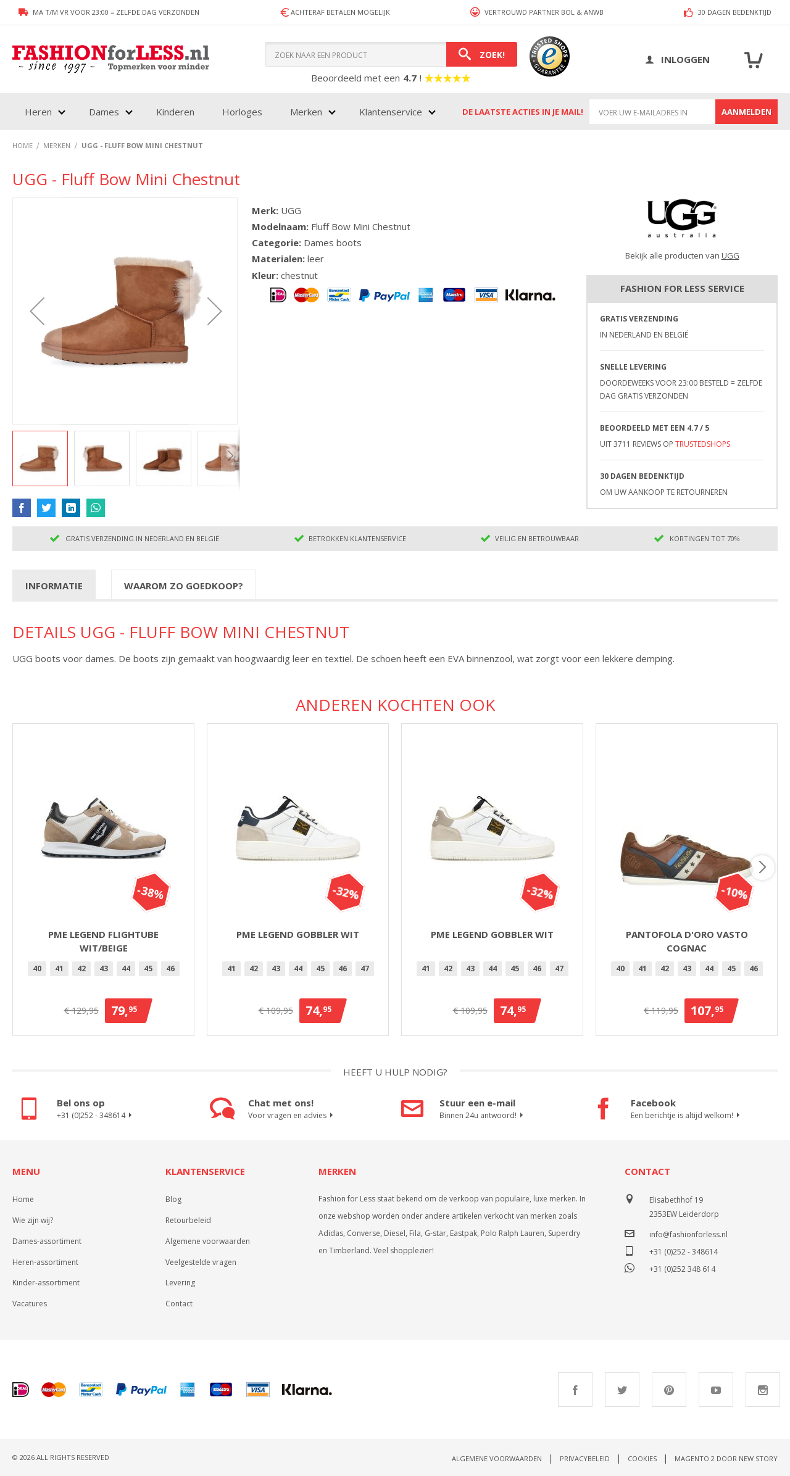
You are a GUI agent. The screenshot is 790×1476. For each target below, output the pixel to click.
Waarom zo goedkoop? (183, 585)
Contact (179, 1303)
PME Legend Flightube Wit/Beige (103, 941)
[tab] (54, 585)
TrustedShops (702, 444)
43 (103, 968)
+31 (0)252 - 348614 (96, 1115)
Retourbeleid (188, 1220)
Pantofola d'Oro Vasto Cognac (687, 941)
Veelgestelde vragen (200, 1262)
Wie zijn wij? (32, 1220)
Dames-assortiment (46, 1241)
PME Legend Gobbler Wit (297, 934)
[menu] (229, 111)
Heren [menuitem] (38, 112)
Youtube (716, 1389)
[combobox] (391, 54)
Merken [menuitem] (306, 112)
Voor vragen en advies (292, 1115)
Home (23, 1199)
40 (37, 968)
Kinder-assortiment (46, 1282)
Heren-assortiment (45, 1262)
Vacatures (29, 1303)
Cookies (642, 1458)
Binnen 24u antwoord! (482, 1115)
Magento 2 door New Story (726, 1458)
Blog (173, 1199)
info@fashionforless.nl (688, 1234)
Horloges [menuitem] (242, 112)
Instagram (763, 1389)
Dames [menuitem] (104, 112)
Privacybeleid (585, 1458)
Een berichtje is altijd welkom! (687, 1115)
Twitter (622, 1389)
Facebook (575, 1389)
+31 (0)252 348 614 (682, 1268)
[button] (37, 311)
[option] (37, 968)
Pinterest (669, 1389)
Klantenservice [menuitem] (390, 112)
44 (126, 968)
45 (148, 968)
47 (364, 968)
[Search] (481, 54)
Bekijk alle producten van (682, 255)
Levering (180, 1282)
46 (170, 968)
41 (59, 968)
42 (81, 968)
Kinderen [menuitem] (175, 112)
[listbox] (103, 970)
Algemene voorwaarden (207, 1241)
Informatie (54, 585)
